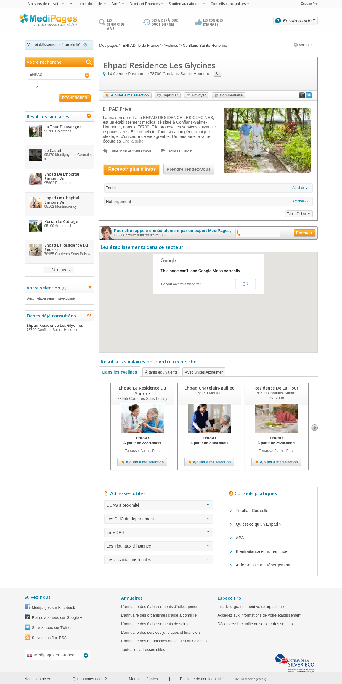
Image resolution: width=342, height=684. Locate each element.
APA (240, 537)
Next (314, 427)
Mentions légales (143, 679)
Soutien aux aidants (185, 3)
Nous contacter (37, 679)
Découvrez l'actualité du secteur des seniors (255, 624)
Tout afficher (296, 214)
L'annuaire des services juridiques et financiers (161, 632)
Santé (116, 3)
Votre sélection (46, 288)
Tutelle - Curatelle (252, 510)
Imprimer (170, 95)
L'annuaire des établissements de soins (154, 624)
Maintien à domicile (86, 3)
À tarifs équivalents (161, 372)
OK (245, 284)
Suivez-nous (38, 597)
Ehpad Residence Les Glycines (59, 327)
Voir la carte (305, 45)
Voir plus (59, 270)
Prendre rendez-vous (189, 169)
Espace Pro (309, 3)
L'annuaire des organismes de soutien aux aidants (164, 641)
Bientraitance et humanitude (262, 551)
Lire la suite (133, 141)
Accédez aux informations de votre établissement (259, 615)
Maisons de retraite (44, 3)
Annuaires (132, 598)
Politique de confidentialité (202, 679)
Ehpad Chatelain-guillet (209, 388)
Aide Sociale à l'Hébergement (263, 565)
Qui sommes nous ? (90, 679)
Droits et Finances (145, 3)
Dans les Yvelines (119, 372)
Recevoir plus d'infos (132, 169)
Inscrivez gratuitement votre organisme (251, 606)
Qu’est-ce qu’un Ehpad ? (259, 524)
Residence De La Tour (276, 388)
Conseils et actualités (228, 3)
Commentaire (231, 95)
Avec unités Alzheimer (204, 372)
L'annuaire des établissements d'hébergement (160, 606)
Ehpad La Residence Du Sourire (142, 390)
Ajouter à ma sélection (130, 95)
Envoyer (199, 95)
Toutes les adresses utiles (143, 649)
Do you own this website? (181, 284)
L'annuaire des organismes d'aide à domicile (159, 615)
